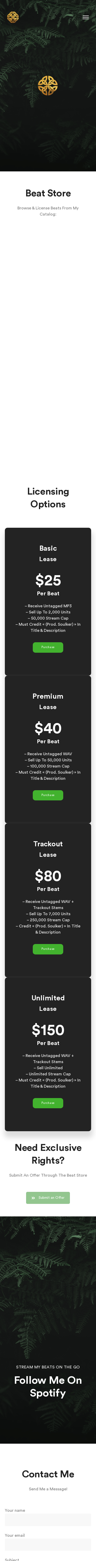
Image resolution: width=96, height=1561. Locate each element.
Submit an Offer (48, 1202)
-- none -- (48, 349)
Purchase (48, 647)
